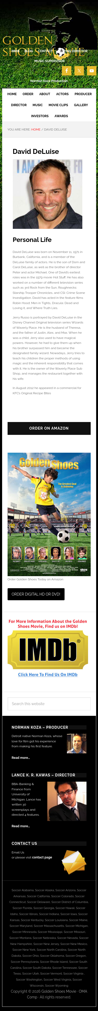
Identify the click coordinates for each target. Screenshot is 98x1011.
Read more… (21, 758)
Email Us (18, 852)
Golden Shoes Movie (58, 991)
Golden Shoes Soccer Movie (49, 26)
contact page (42, 857)
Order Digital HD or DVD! (36, 594)
